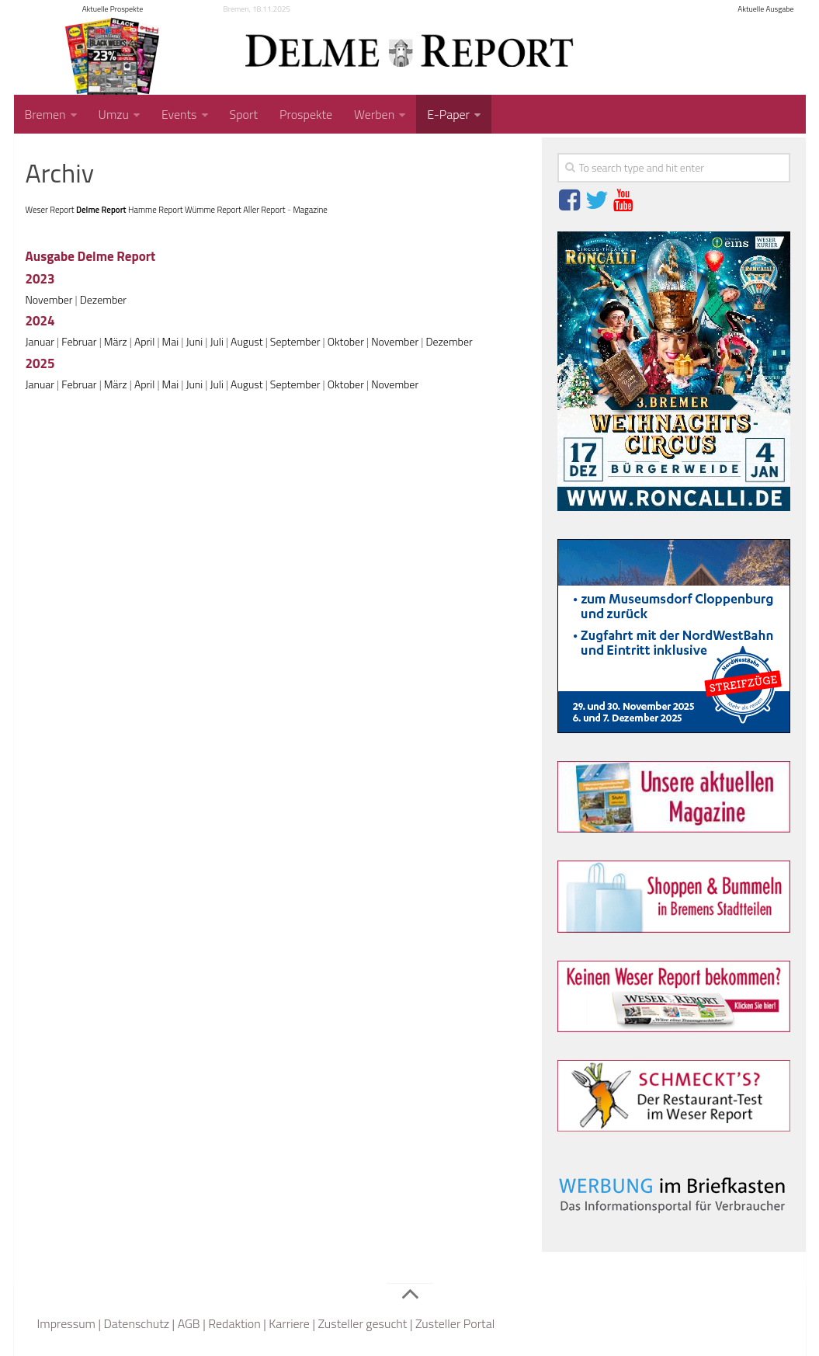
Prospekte (305, 114)
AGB (189, 1323)
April (144, 341)
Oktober (346, 341)
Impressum (66, 1323)
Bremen (45, 114)
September (295, 341)
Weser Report (50, 209)
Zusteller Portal (455, 1323)
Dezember (103, 299)
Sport (244, 114)
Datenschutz (136, 1323)
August (247, 341)
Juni (194, 341)
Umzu (114, 114)
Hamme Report (155, 209)
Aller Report (264, 209)
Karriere (289, 1323)
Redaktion (234, 1323)
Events (179, 114)
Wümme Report (213, 209)
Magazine (310, 209)
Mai (170, 341)
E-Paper (448, 114)
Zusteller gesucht (362, 1323)
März (115, 341)
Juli (216, 341)
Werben (374, 114)
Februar (78, 341)
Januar (40, 341)
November (49, 299)
